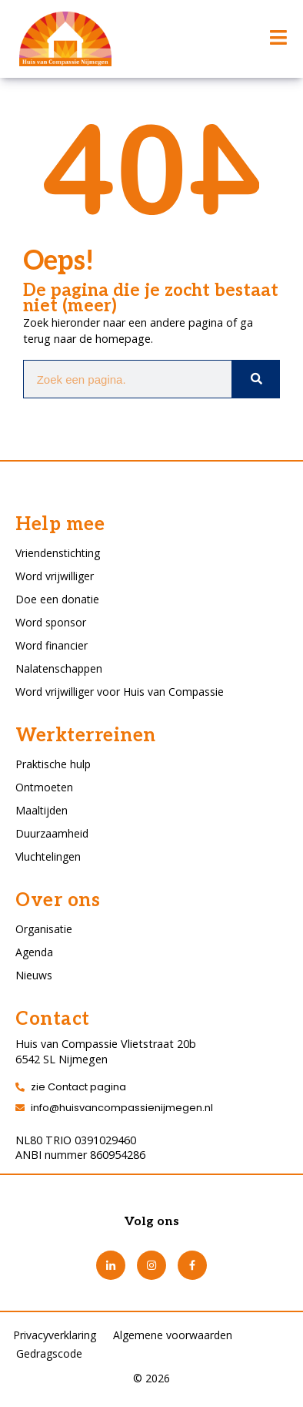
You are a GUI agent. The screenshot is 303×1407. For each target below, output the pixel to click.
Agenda (34, 952)
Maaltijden (41, 810)
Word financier (51, 645)
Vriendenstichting (57, 553)
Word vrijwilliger (54, 576)
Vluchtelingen (48, 856)
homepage (123, 338)
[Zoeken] (255, 379)
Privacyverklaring (54, 1335)
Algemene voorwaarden (172, 1335)
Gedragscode (49, 1353)
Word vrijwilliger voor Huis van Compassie (119, 691)
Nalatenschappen (58, 668)
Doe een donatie (57, 599)
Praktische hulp (53, 764)
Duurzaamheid (51, 833)
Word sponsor (50, 622)
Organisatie (43, 929)
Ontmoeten (44, 787)
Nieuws (33, 975)
